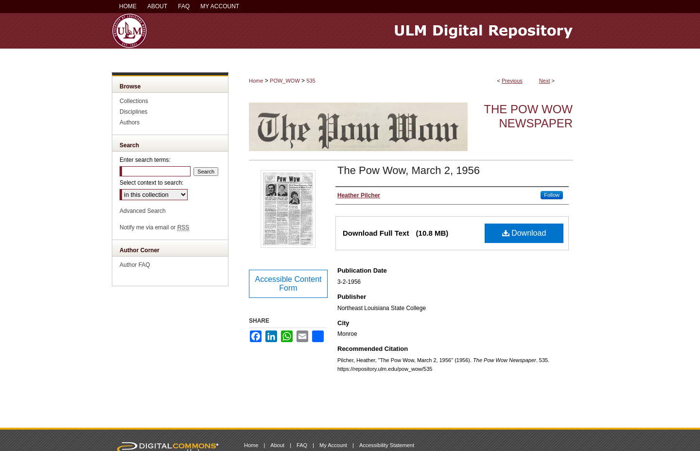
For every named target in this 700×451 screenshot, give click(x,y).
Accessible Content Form (288, 283)
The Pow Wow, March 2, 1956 (408, 170)
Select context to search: (151, 182)
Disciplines (133, 111)
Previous (512, 81)
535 (310, 81)
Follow (552, 195)
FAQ (302, 445)
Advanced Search (143, 211)
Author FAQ (135, 264)
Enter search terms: (145, 159)
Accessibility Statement (386, 445)
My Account (333, 445)
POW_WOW (285, 81)
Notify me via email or (154, 227)
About (277, 445)
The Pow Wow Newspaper (528, 116)
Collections (134, 101)
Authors (130, 122)
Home (256, 81)
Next (544, 81)
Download (524, 233)
